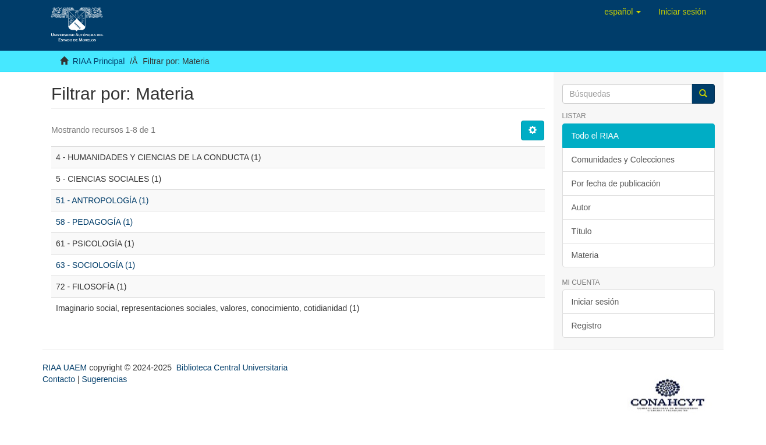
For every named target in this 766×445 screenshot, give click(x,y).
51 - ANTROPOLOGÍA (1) (102, 200)
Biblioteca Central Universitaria (232, 367)
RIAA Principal (99, 61)
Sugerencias (104, 379)
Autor (581, 207)
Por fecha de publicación (616, 183)
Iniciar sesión (595, 301)
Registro (587, 325)
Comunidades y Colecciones (623, 159)
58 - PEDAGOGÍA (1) (94, 222)
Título (582, 231)
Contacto (58, 379)
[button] (622, 11)
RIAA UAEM (65, 367)
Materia (585, 255)
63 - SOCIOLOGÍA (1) (95, 265)
